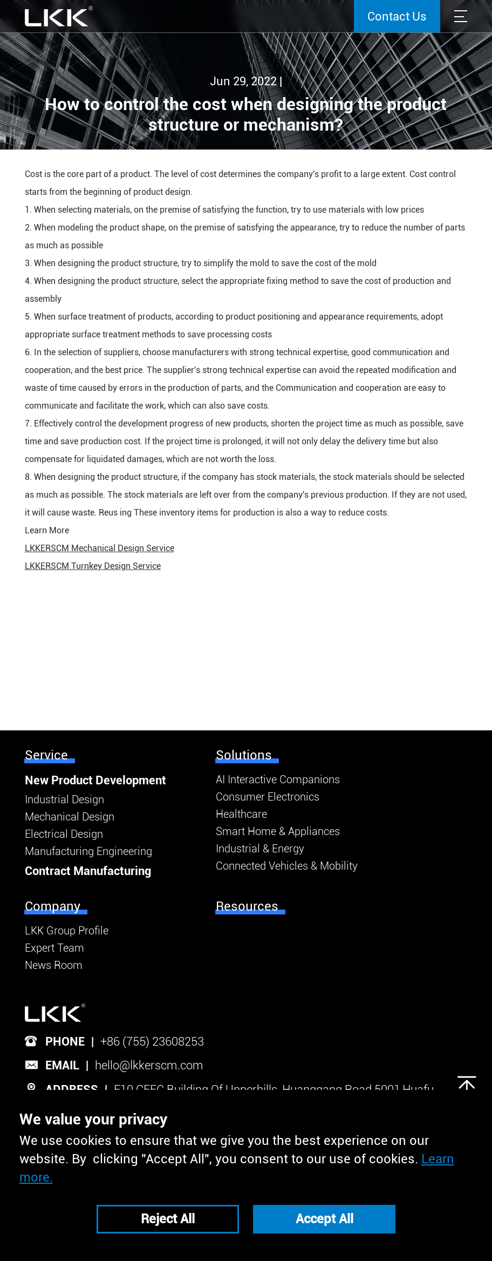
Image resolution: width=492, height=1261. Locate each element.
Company (52, 906)
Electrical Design (64, 834)
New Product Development (95, 780)
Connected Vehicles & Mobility (287, 865)
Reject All (168, 1218)
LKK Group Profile (66, 930)
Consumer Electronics (267, 796)
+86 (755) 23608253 (152, 1041)
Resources (247, 906)
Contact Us (397, 16)
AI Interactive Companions (278, 779)
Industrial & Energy (260, 848)
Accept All (324, 1218)
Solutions (244, 755)
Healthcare (241, 814)
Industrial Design (64, 799)
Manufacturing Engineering (88, 851)
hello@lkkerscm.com (149, 1065)
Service (46, 755)
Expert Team (54, 947)
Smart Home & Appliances (278, 831)
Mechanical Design (69, 816)
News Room (54, 965)
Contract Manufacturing (88, 871)
